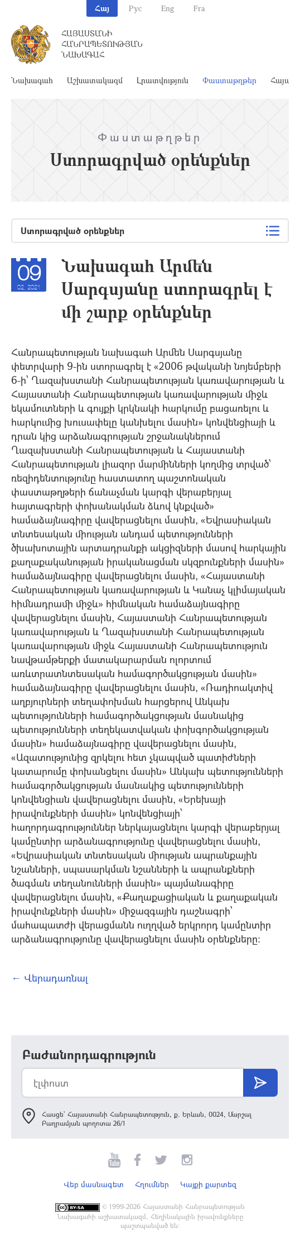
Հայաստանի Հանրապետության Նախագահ (102, 44)
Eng (167, 8)
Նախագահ (32, 80)
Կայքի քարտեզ (208, 1184)
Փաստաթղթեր (229, 80)
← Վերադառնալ (49, 977)
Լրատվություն (162, 80)
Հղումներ (152, 1184)
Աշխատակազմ (95, 80)
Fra (199, 8)
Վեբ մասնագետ (94, 1184)
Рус (135, 8)
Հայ (102, 8)
